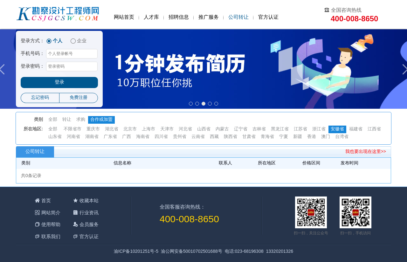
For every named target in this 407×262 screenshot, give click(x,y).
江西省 (374, 129)
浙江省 (319, 129)
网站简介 (50, 212)
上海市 (148, 129)
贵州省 (179, 136)
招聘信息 (179, 17)
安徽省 (337, 129)
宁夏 (283, 136)
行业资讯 (89, 212)
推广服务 (208, 17)
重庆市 (93, 129)
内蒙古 (222, 129)
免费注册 (78, 97)
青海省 (267, 136)
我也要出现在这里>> (365, 151)
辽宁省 (240, 129)
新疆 (297, 136)
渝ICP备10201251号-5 (136, 251)
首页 (46, 200)
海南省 (142, 136)
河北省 (185, 129)
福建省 (355, 129)
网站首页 (124, 17)
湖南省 (92, 136)
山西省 (203, 129)
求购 (80, 119)
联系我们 (50, 236)
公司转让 (238, 17)
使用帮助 (50, 224)
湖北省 (111, 129)
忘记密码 (40, 97)
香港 (311, 136)
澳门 (325, 136)
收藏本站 (89, 200)
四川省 (161, 136)
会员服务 (89, 224)
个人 (57, 41)
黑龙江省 (280, 129)
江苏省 (300, 129)
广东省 (110, 136)
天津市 (167, 129)
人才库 (151, 17)
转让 (66, 119)
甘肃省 (249, 136)
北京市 (130, 129)
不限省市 (72, 129)
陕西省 (230, 136)
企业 (81, 41)
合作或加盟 (101, 119)
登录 (59, 82)
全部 (52, 119)
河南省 (73, 136)
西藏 (214, 136)
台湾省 (341, 136)
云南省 (198, 136)
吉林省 (259, 129)
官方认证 (268, 17)
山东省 (55, 136)
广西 (126, 136)
